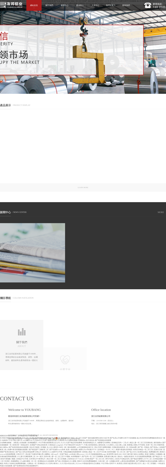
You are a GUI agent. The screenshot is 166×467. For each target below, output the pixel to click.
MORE (161, 214)
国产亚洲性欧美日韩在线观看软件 (25, 466)
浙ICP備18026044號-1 (16, 457)
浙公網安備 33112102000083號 (67, 457)
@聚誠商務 (43, 457)
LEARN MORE (83, 190)
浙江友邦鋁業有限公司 (31, 453)
